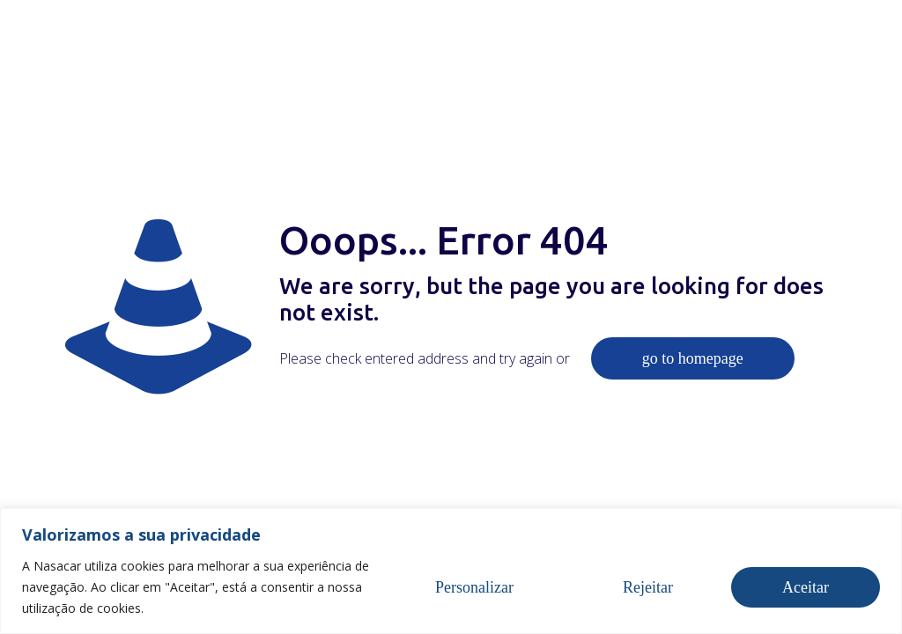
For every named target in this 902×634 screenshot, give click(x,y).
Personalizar (474, 587)
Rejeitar (648, 587)
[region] (451, 571)
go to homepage (692, 358)
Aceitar (805, 587)
